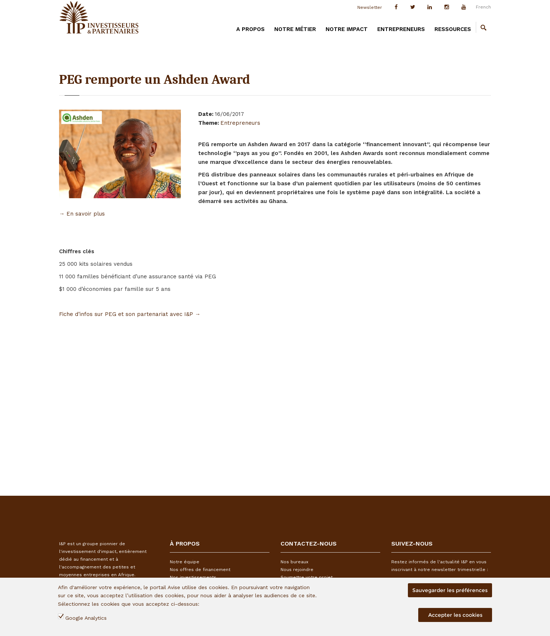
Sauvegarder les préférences (450, 590)
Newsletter (369, 7)
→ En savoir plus (82, 213)
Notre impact (347, 29)
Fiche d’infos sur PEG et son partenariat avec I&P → (129, 314)
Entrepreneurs (401, 29)
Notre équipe (184, 561)
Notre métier (295, 29)
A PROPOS (250, 29)
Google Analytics (86, 618)
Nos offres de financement (200, 569)
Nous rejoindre (297, 569)
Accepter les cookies (455, 615)
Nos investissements (193, 577)
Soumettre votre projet (307, 577)
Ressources (452, 29)
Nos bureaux (294, 561)
